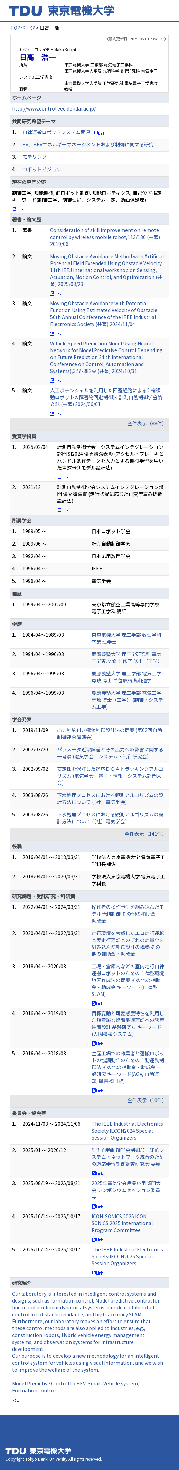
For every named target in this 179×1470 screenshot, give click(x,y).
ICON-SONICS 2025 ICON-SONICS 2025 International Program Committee (122, 1223)
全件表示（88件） (147, 423)
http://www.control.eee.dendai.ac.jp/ (54, 108)
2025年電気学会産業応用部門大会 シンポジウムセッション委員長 (126, 1190)
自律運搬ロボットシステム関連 (56, 131)
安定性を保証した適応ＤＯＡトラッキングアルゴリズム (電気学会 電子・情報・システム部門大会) (110, 775)
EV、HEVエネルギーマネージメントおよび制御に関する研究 (88, 144)
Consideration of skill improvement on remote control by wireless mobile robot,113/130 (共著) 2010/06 (105, 237)
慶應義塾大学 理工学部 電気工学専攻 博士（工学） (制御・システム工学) (127, 699)
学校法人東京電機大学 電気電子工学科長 (128, 880)
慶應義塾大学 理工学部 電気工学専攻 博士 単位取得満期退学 (126, 677)
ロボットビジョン (41, 169)
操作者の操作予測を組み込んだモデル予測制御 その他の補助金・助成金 (128, 913)
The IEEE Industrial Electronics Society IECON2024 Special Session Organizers (127, 1130)
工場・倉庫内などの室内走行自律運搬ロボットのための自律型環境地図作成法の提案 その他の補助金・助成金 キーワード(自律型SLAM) (128, 980)
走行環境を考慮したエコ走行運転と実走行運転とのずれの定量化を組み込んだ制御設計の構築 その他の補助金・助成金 (128, 943)
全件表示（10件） (147, 1100)
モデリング (34, 156)
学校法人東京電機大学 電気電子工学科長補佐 (128, 860)
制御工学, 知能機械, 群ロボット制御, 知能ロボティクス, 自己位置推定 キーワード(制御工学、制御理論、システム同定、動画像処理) (87, 196)
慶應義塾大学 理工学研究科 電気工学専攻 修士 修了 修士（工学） (127, 657)
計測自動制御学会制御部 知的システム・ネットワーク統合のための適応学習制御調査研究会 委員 (128, 1156)
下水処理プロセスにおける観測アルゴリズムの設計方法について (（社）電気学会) (110, 798)
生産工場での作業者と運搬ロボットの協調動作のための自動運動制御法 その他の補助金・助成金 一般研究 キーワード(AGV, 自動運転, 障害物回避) (128, 1067)
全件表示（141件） (146, 833)
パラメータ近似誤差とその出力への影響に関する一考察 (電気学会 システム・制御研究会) (110, 753)
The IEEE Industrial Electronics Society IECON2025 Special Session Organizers (127, 1256)
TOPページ (22, 27)
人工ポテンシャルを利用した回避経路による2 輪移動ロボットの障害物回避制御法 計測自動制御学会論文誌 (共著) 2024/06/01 (106, 397)
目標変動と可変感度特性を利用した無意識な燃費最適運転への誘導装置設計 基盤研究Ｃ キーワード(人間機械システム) (128, 1023)
